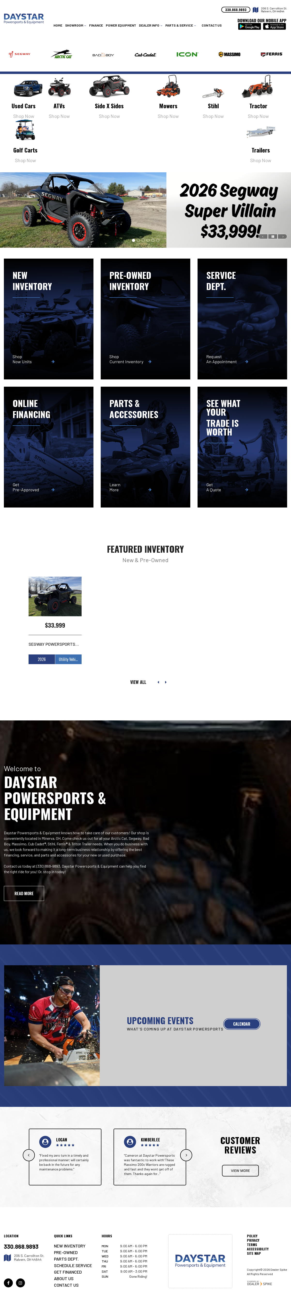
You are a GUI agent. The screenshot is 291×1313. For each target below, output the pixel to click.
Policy (252, 1236)
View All (138, 682)
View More (240, 1170)
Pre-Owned (66, 1252)
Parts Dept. (66, 1259)
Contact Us (212, 25)
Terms (252, 1244)
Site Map (254, 1253)
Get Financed (68, 1272)
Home (58, 25)
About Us (64, 1278)
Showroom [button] (74, 25)
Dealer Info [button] (149, 25)
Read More (24, 893)
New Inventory (69, 1246)
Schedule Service (73, 1265)
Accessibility (257, 1249)
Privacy (253, 1240)
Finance (96, 25)
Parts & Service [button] (179, 25)
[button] (263, 236)
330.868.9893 (21, 1246)
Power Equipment (121, 25)
